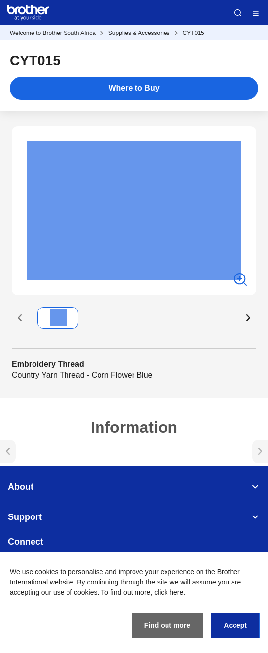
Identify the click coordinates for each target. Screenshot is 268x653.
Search (238, 13)
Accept (235, 625)
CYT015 (193, 33)
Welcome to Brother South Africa (53, 33)
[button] (20, 318)
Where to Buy (133, 88)
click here (168, 592)
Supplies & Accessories (139, 33)
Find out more (167, 625)
